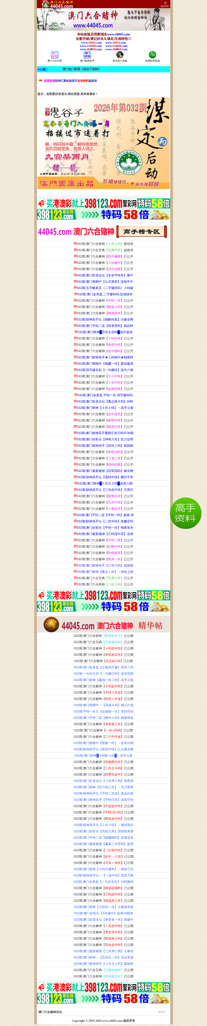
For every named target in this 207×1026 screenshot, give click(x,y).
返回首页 (165, 6)
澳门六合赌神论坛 (101, 1012)
